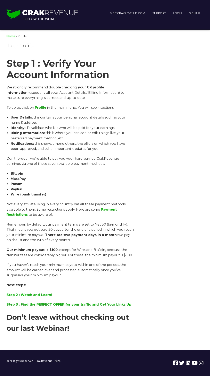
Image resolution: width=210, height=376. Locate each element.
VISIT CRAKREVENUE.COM (127, 13)
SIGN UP (194, 13)
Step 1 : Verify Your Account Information (58, 69)
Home (11, 36)
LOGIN (177, 13)
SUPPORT (159, 13)
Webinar (51, 328)
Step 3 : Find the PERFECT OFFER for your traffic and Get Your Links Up (69, 304)
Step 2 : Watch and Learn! (29, 295)
